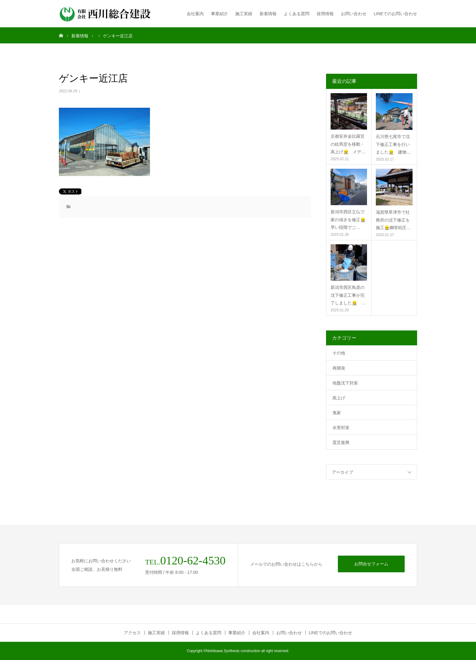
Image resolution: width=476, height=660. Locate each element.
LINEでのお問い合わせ (395, 13)
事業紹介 (219, 13)
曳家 (336, 412)
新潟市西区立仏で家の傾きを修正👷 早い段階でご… (349, 219)
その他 (338, 352)
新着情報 (268, 13)
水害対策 (340, 427)
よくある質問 (296, 13)
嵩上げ (338, 397)
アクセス (132, 633)
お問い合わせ (353, 13)
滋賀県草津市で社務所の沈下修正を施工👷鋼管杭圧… (393, 220)
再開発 (338, 368)
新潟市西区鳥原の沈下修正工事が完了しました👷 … (348, 295)
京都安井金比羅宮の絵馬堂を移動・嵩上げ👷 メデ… (348, 144)
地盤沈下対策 (345, 383)
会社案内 (195, 13)
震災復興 (340, 442)
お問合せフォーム (371, 563)
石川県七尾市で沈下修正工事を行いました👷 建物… (393, 144)
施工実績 (243, 13)
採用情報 (325, 13)
